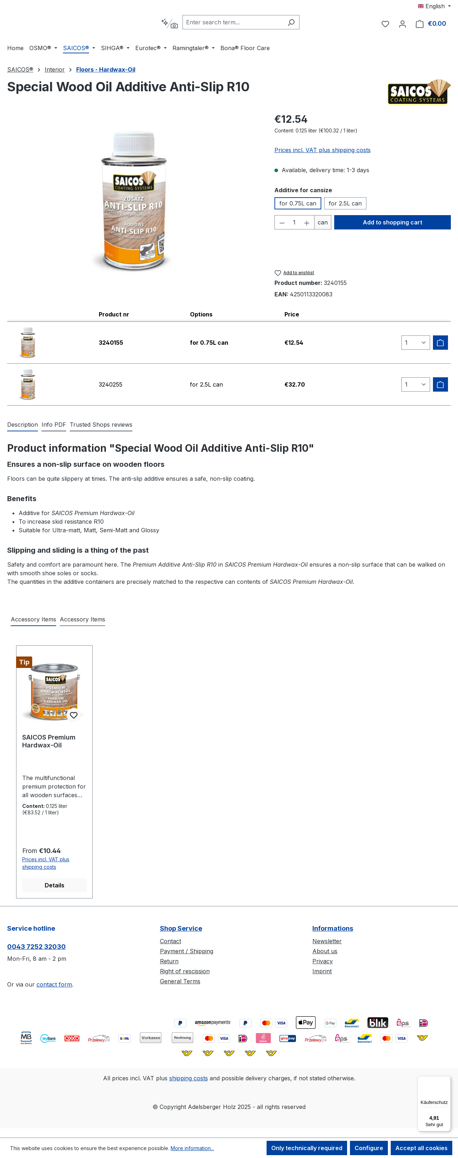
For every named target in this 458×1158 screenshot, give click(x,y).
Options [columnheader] (201, 316)
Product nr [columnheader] (114, 316)
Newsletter (327, 942)
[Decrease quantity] (281, 224)
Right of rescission (185, 973)
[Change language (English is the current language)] (434, 6)
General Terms (180, 983)
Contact (170, 942)
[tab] (22, 426)
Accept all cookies (421, 1148)
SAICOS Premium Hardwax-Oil (48, 743)
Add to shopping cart (392, 224)
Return (169, 962)
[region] (133, 202)
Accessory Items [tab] (33, 621)
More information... (192, 1148)
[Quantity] (294, 224)
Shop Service (181, 930)
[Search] (309, 23)
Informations (332, 930)
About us (324, 952)
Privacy (322, 962)
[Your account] (402, 25)
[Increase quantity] (307, 224)
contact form (54, 986)
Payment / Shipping (186, 952)
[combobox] (250, 23)
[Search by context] (187, 24)
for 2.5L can (345, 205)
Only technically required (306, 1148)
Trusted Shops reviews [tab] (101, 426)
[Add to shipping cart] (440, 344)
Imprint (322, 973)
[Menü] (446, 1080)
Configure (369, 1148)
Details (54, 887)
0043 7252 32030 (36, 948)
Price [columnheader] (291, 316)
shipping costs (188, 1080)
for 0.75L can (297, 205)
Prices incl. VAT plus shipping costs (322, 151)
